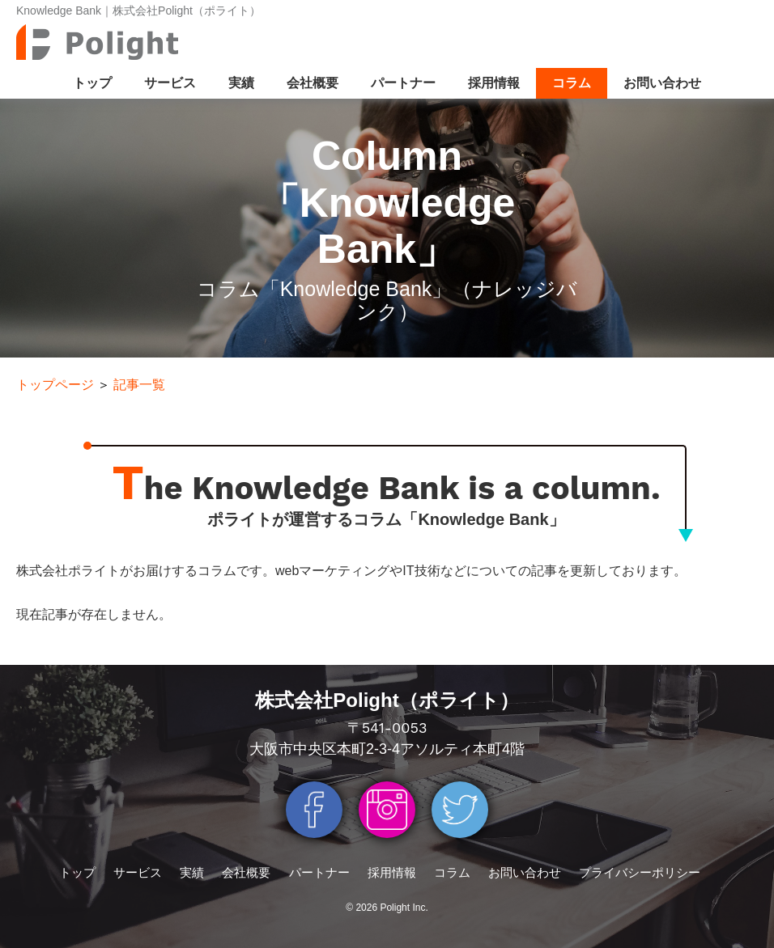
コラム (571, 83)
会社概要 (312, 83)
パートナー (403, 83)
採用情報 (494, 83)
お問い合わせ (662, 83)
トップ (92, 83)
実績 (241, 83)
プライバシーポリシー (639, 872)
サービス (170, 83)
